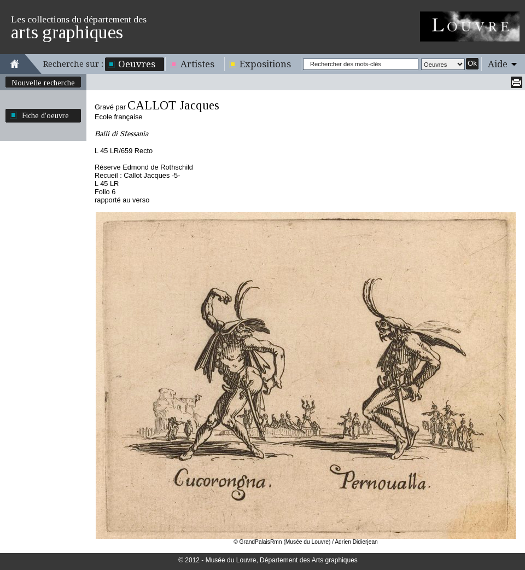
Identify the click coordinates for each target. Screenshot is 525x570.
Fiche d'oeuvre (45, 115)
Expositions (265, 64)
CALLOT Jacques (173, 105)
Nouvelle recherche (43, 82)
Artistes (197, 64)
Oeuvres (136, 64)
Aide (498, 64)
